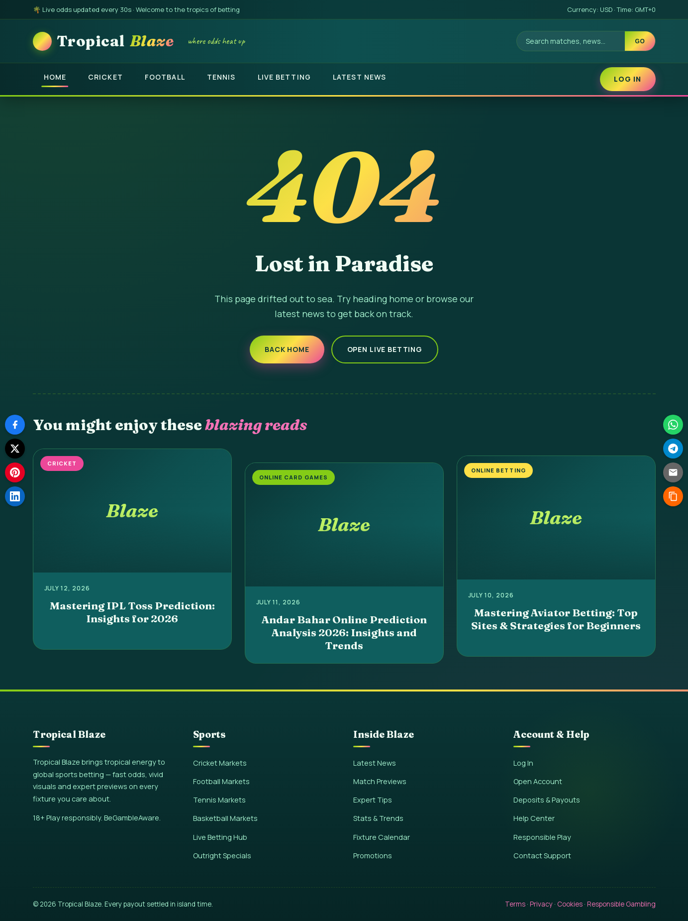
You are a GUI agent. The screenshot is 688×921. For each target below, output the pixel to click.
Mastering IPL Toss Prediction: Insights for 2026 (132, 612)
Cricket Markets (220, 763)
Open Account (537, 781)
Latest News (359, 77)
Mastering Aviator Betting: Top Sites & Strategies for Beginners (556, 619)
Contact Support (542, 855)
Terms (515, 904)
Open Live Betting (384, 349)
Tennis (221, 77)
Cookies (570, 904)
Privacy (541, 904)
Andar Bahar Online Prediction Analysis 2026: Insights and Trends (344, 632)
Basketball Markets (225, 818)
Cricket (105, 77)
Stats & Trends (378, 818)
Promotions (372, 855)
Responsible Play (542, 837)
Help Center (534, 818)
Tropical (115, 41)
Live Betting (284, 77)
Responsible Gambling (621, 904)
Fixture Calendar (381, 837)
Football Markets (221, 781)
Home (55, 77)
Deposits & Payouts (546, 800)
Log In (628, 79)
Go (640, 41)
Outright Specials (222, 855)
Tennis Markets (219, 800)
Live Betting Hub (220, 837)
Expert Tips (372, 800)
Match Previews (379, 781)
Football (165, 77)
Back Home (287, 349)
